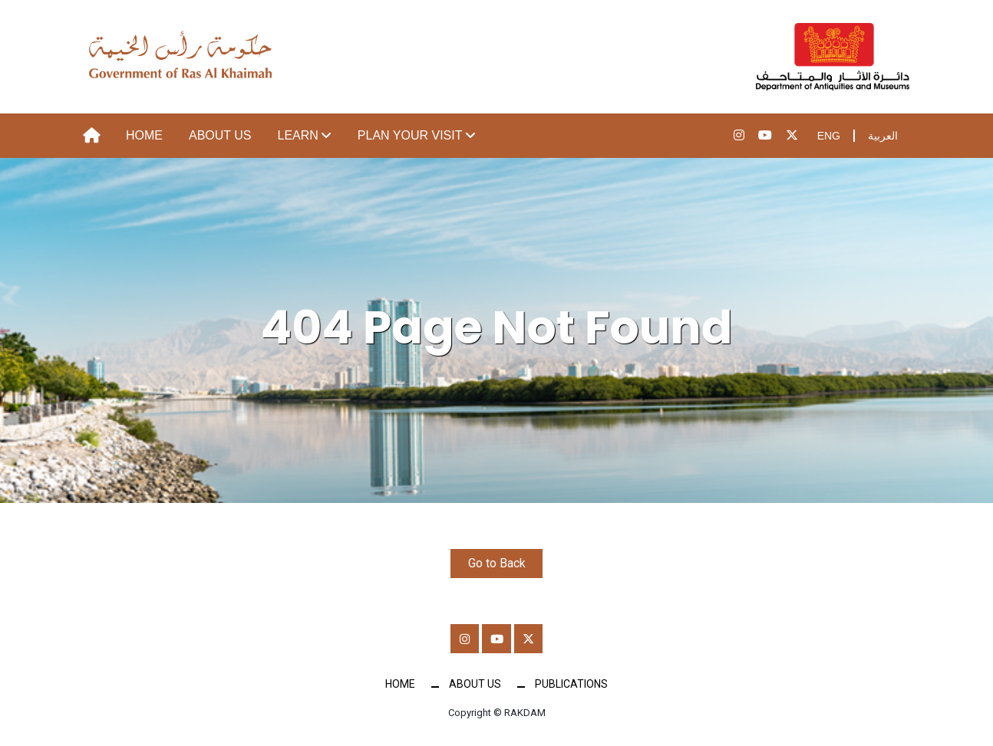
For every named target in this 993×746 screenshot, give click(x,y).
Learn (298, 135)
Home (144, 135)
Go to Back (497, 563)
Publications (571, 685)
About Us (220, 135)
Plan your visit (410, 135)
